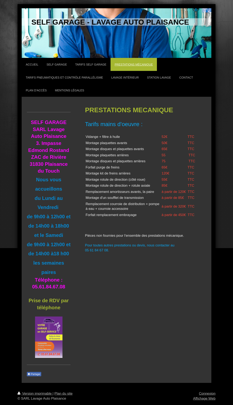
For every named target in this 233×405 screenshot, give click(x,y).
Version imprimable (35, 393)
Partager (34, 374)
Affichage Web (204, 398)
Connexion (207, 393)
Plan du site (63, 393)
